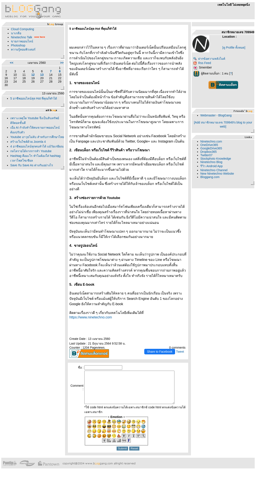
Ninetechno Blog (211, 162)
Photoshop (18, 45)
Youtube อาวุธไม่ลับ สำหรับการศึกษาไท (37, 137)
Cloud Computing (22, 29)
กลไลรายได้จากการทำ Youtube (31, 151)
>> (62, 62)
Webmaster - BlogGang (216, 115)
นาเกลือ (16, 33)
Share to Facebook (159, 351)
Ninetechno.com (211, 141)
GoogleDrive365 (211, 148)
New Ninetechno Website (217, 173)
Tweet (180, 351)
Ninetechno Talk (21, 37)
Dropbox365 (208, 151)
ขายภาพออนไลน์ (22, 41)
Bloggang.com (210, 177)
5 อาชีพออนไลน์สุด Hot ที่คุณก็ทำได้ (33, 98)
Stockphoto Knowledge (215, 158)
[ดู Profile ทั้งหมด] (233, 47)
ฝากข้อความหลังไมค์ (209, 58)
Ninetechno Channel (214, 170)
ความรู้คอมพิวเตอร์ (23, 49)
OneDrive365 (209, 145)
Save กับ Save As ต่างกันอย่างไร (31, 165)
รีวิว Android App (211, 166)
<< (11, 62)
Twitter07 (206, 155)
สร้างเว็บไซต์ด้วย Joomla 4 (28, 141)
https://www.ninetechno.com (90, 317)
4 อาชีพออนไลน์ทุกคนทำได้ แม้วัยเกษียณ (37, 146)
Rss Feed (202, 63)
